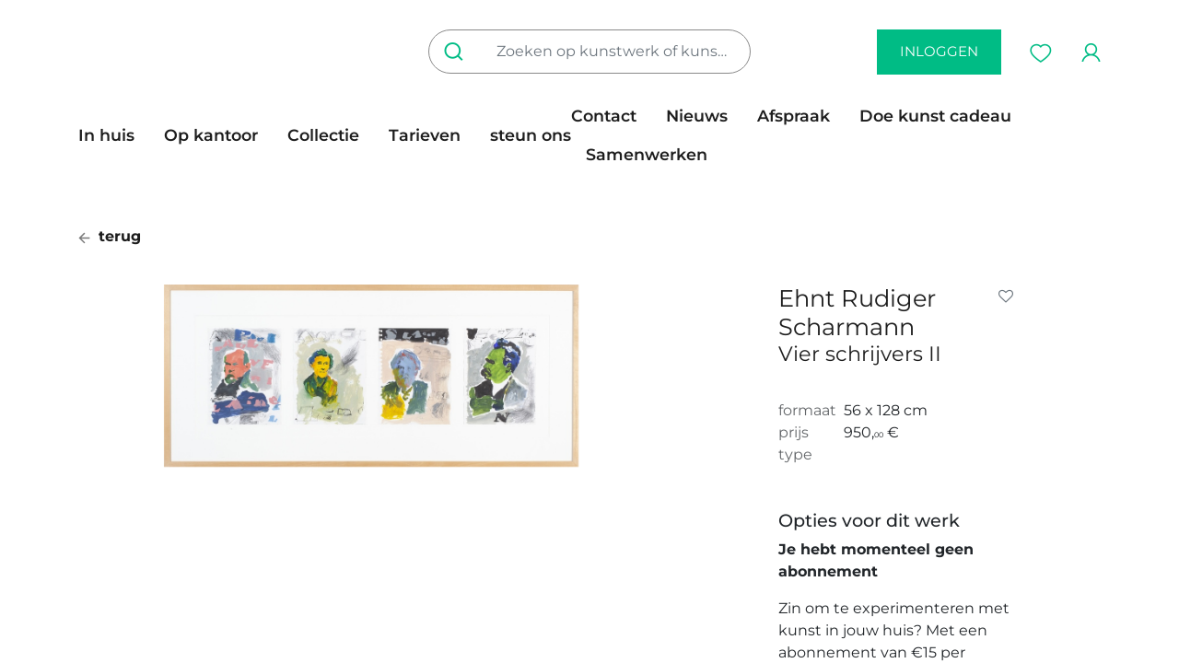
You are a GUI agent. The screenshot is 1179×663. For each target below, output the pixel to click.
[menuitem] (113, 135)
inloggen (939, 51)
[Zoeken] (457, 51)
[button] (1009, 296)
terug (109, 236)
